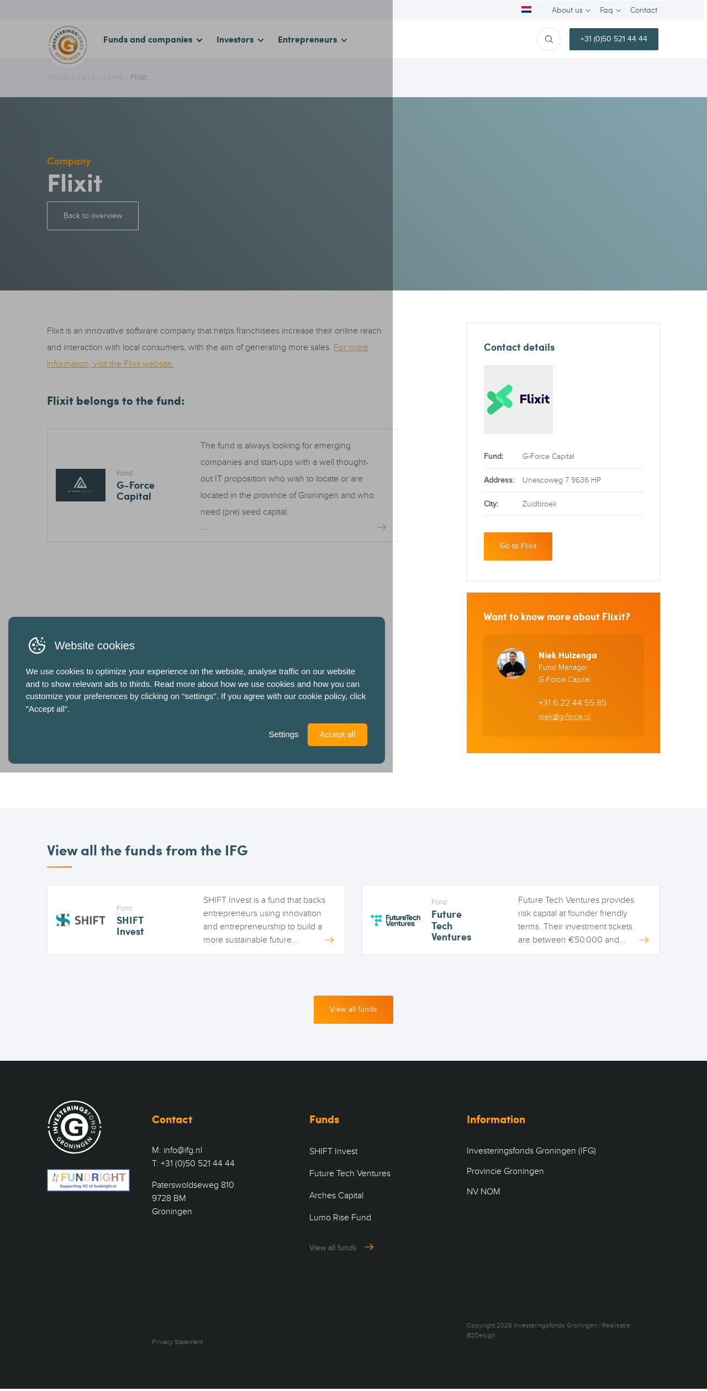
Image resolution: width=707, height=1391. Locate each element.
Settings (467, 1345)
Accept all (527, 1345)
